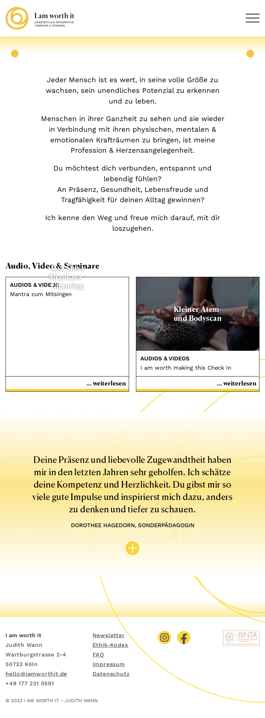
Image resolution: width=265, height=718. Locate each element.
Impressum (109, 664)
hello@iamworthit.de (36, 674)
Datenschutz (111, 674)
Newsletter (109, 635)
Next (250, 53)
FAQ (98, 654)
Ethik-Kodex (110, 645)
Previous (15, 53)
